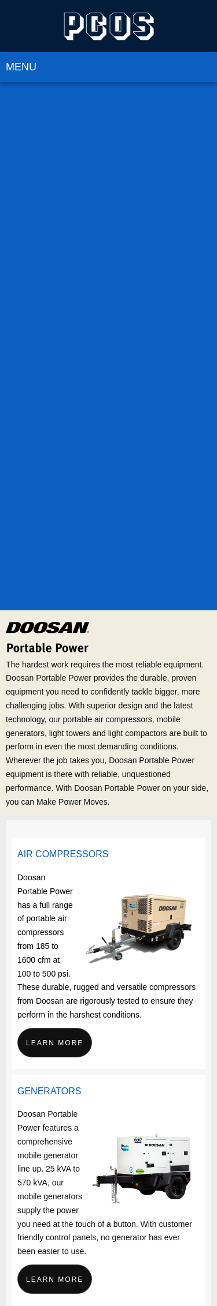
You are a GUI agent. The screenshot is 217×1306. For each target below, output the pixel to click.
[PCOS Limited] (108, 26)
